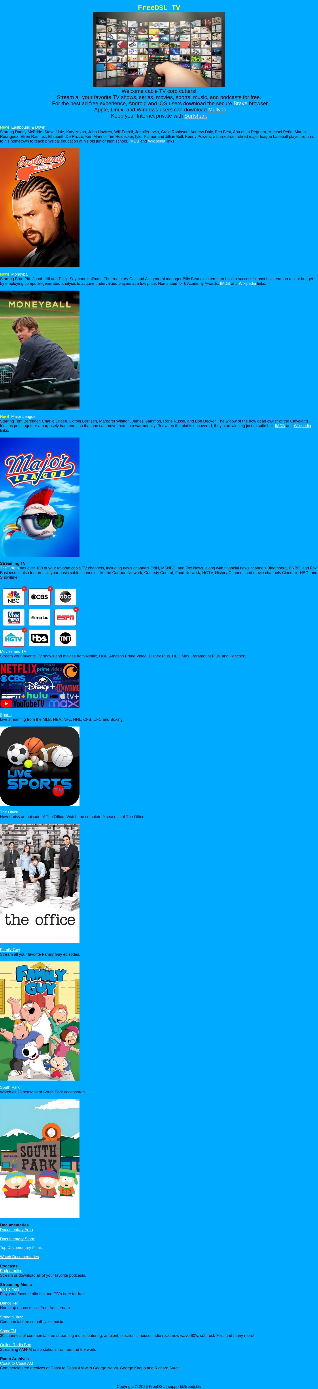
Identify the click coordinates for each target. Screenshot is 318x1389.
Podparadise (11, 1271)
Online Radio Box (15, 1345)
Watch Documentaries (19, 1257)
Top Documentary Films (21, 1247)
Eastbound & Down (28, 127)
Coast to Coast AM (16, 1363)
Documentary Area (16, 1230)
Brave (241, 103)
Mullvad (217, 110)
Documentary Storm (17, 1239)
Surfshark (195, 116)
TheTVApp (9, 568)
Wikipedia (156, 141)
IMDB (134, 141)
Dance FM (9, 1303)
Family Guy (10, 950)
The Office (9, 812)
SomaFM (8, 1331)
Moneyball (20, 274)
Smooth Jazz (11, 1317)
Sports (5, 715)
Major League (23, 416)
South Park (10, 1087)
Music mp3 (9, 1289)
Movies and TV (13, 651)
